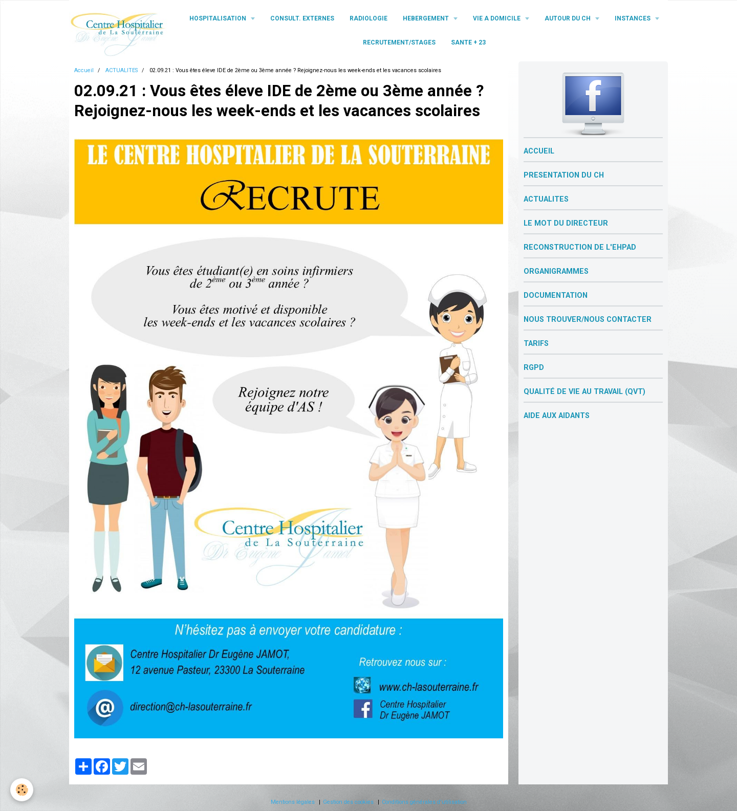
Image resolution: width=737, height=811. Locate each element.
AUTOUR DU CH (568, 18)
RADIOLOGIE (368, 18)
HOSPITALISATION (218, 18)
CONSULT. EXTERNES (302, 18)
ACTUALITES (121, 70)
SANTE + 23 (468, 42)
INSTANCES (633, 18)
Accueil (84, 70)
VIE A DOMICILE (497, 18)
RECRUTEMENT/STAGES (399, 42)
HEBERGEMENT (426, 18)
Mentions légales (293, 802)
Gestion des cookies (348, 802)
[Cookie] (21, 789)
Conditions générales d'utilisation (424, 802)
